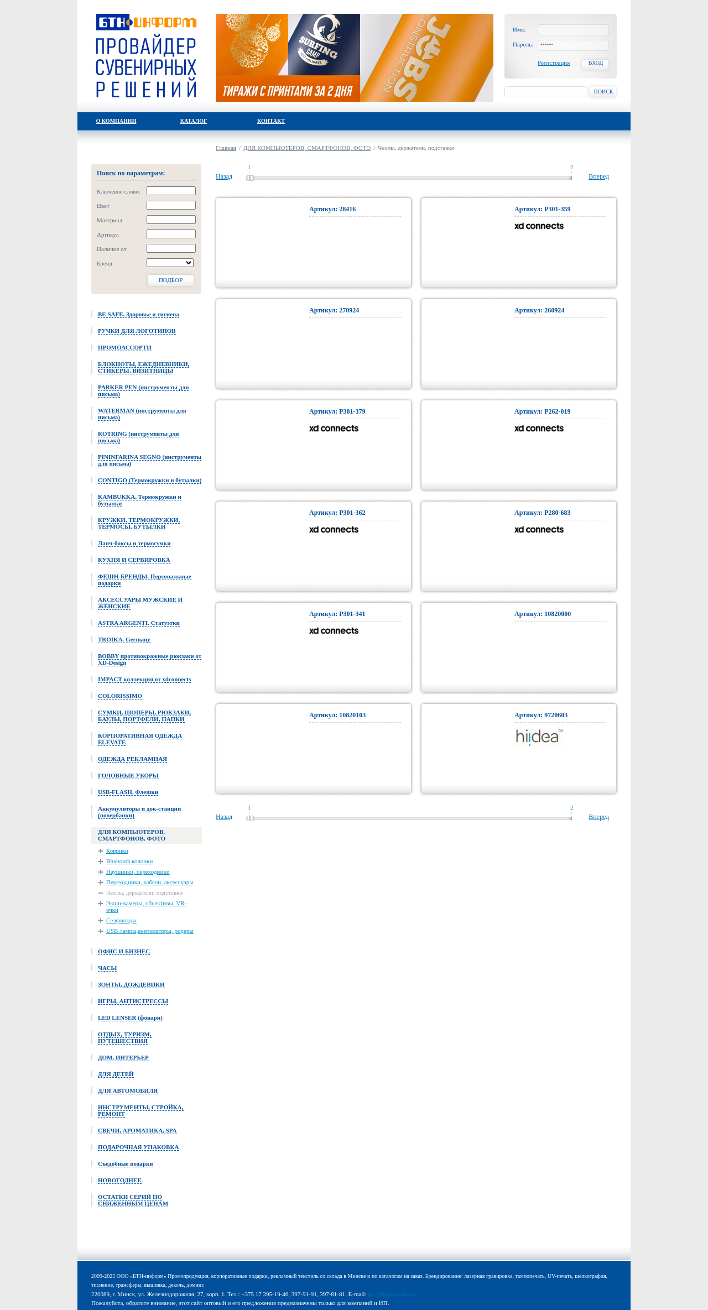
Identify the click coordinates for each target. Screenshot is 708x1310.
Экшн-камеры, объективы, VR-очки (146, 906)
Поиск (603, 91)
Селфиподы (121, 920)
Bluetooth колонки (129, 861)
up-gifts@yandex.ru (392, 1294)
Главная (226, 147)
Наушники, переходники (138, 871)
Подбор (171, 279)
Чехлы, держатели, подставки (144, 892)
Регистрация (554, 62)
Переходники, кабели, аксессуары (150, 882)
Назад (224, 176)
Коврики (117, 850)
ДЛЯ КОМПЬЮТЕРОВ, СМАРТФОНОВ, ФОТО (307, 147)
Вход (596, 63)
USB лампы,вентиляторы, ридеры (150, 930)
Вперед (599, 176)
